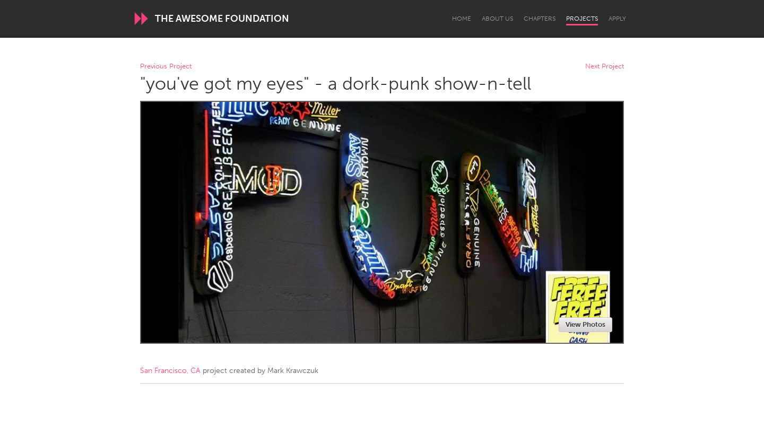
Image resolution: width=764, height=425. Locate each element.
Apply (617, 18)
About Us (497, 18)
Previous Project (166, 66)
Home (461, 18)
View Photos (585, 324)
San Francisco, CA (170, 370)
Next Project (604, 66)
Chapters (539, 18)
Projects (582, 18)
